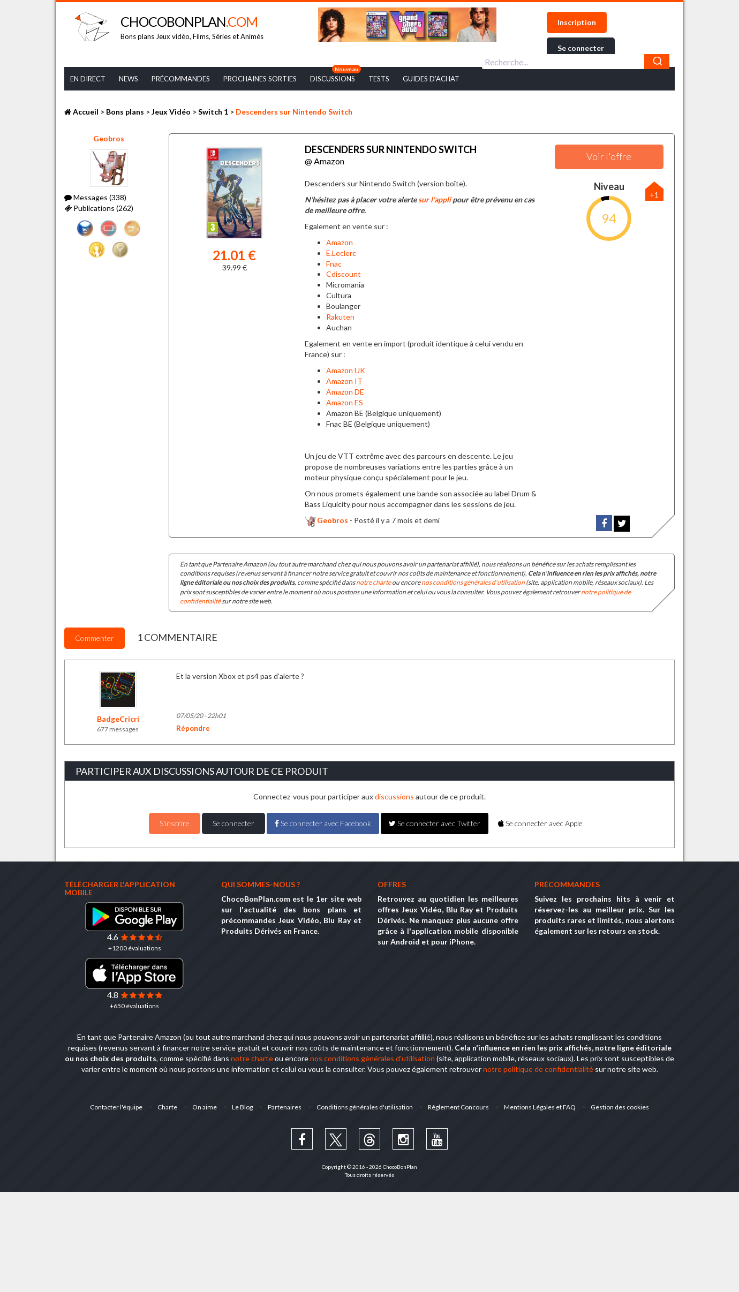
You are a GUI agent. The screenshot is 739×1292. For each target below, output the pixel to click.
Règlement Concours (458, 1107)
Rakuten (340, 316)
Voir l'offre (608, 156)
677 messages (118, 729)
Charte (167, 1107)
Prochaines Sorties (260, 78)
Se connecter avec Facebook (323, 823)
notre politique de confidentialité (538, 1069)
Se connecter (580, 47)
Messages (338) (95, 197)
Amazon (339, 242)
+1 (654, 194)
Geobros (108, 138)
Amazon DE (345, 391)
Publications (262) (98, 208)
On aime (204, 1107)
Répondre (193, 728)
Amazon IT (344, 381)
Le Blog (242, 1107)
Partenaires (284, 1107)
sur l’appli (434, 199)
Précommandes (181, 78)
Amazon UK (345, 370)
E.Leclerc (341, 253)
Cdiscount (343, 273)
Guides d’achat (431, 78)
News (128, 78)
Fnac (334, 263)
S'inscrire (175, 823)
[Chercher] (656, 61)
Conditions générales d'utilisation (364, 1107)
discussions (394, 796)
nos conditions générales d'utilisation (473, 582)
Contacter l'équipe (116, 1107)
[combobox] (575, 61)
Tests (378, 78)
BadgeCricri (118, 718)
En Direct (87, 78)
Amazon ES (344, 402)
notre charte (373, 582)
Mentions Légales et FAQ (540, 1107)
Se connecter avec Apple (540, 823)
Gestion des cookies (620, 1107)
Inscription (576, 22)
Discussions (332, 78)
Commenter (94, 638)
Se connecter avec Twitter (434, 823)
